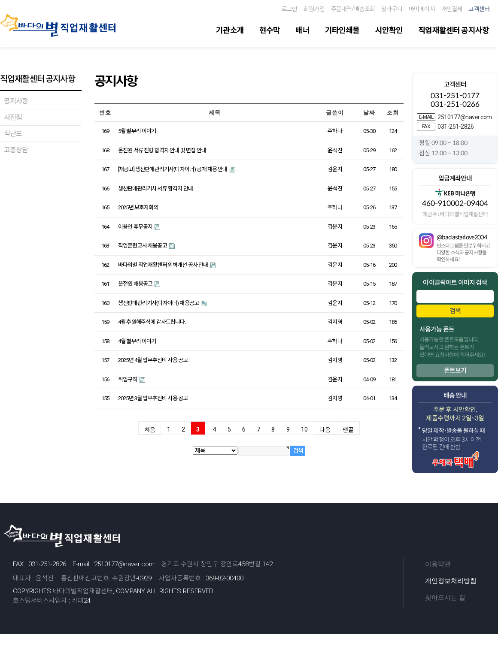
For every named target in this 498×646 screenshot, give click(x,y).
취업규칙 (128, 379)
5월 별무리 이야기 (137, 131)
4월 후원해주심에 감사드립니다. (152, 322)
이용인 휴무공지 (135, 226)
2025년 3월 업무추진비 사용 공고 (153, 398)
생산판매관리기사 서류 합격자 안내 (155, 188)
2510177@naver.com (464, 117)
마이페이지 (422, 9)
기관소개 (230, 30)
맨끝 (348, 429)
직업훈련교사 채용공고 (143, 245)
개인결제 (451, 9)
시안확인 (389, 30)
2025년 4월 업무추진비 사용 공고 (153, 360)
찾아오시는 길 (445, 597)
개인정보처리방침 (451, 580)
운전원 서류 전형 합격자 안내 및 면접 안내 (162, 150)
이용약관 (438, 564)
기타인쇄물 (342, 30)
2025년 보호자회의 (138, 207)
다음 (325, 429)
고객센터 (478, 9)
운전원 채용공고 (135, 284)
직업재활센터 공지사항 (453, 30)
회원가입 (314, 9)
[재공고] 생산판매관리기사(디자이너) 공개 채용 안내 (173, 169)
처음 (149, 429)
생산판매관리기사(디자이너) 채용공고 (159, 303)
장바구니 (391, 9)
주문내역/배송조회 (353, 9)
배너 (302, 30)
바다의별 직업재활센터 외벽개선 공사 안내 (163, 265)
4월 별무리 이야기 (137, 341)
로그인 (289, 9)
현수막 (269, 30)
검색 (455, 311)
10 (304, 429)
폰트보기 (455, 370)
